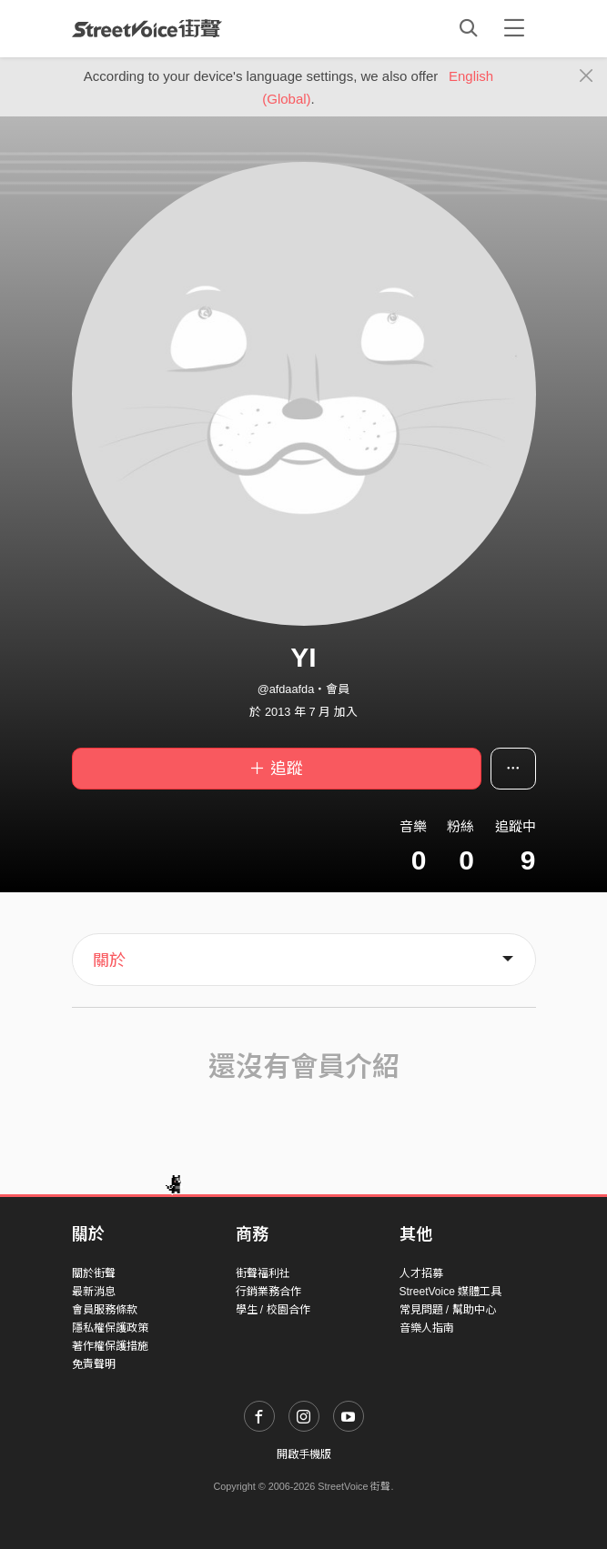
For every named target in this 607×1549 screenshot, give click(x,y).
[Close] (586, 76)
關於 (109, 960)
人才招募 (421, 1273)
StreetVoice (147, 28)
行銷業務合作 (268, 1291)
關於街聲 (94, 1273)
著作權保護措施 (110, 1346)
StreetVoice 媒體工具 (451, 1291)
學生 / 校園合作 (273, 1309)
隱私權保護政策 (110, 1328)
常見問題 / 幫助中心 (448, 1309)
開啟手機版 (304, 1454)
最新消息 (94, 1291)
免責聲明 (94, 1364)
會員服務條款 (104, 1309)
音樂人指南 (427, 1328)
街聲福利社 (263, 1273)
